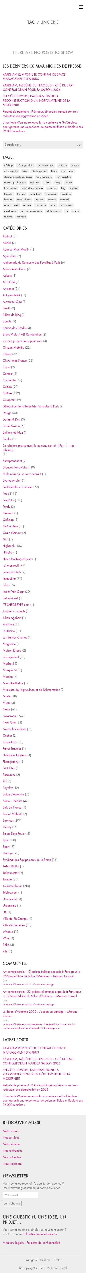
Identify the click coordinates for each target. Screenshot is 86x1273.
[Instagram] (32, 1260)
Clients (7, 354)
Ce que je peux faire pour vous (22, 341)
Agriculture (9, 256)
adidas (7, 243)
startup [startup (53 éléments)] (76, 211)
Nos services (11, 1137)
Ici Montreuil (11, 565)
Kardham (8, 624)
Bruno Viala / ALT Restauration (22, 334)
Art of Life (9, 282)
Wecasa (8, 932)
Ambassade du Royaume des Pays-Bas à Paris (31, 262)
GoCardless (10, 526)
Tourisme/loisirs (12, 886)
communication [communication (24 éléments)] (63, 176)
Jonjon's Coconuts (14, 611)
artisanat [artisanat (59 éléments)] (63, 165)
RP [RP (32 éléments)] (67, 211)
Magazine (9, 644)
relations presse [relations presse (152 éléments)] (53, 211)
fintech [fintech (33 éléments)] (69, 182)
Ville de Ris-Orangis (15, 919)
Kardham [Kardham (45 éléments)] (8, 199)
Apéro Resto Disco (14, 269)
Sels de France (12, 807)
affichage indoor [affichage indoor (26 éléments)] (25, 165)
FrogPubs (8, 500)
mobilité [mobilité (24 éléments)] (52, 199)
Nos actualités (12, 1157)
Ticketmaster (10, 873)
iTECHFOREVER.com (16, 605)
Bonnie (7, 321)
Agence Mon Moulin (16, 249)
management (11, 657)
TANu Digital (11, 866)
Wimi (6, 938)
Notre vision (10, 1131)
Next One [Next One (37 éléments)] (27, 205)
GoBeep (8, 520)
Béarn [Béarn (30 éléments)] (54, 171)
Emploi (7, 439)
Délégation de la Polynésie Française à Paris (31, 406)
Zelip (6, 945)
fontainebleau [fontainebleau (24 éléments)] (10, 188)
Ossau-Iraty (10, 742)
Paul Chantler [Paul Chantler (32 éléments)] (66, 205)
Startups (8, 853)
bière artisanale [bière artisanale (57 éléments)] (39, 171)
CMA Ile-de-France (15, 361)
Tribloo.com (10, 892)
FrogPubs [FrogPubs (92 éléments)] (8, 194)
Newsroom (10, 716)
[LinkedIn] (45, 1260)
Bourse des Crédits (14, 328)
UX (5, 912)
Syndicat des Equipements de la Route (27, 860)
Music (6, 703)
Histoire (7, 552)
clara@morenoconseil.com (41, 1234)
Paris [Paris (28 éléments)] (52, 205)
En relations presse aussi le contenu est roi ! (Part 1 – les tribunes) (38, 448)
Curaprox (9, 400)
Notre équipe (11, 1144)
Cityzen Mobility (13, 347)
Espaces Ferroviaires (16, 467)
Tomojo (7, 879)
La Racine (9, 631)
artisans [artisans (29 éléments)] (75, 165)
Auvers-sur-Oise (12, 302)
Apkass (7, 276)
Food (6, 494)
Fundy (6, 507)
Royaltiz (8, 788)
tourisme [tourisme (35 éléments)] (8, 216)
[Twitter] (57, 1260)
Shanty (7, 827)
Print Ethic (9, 768)
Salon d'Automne (13, 794)
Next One (9, 722)
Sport (6, 840)
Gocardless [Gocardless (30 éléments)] (35, 194)
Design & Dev (11, 419)
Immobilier (9, 579)
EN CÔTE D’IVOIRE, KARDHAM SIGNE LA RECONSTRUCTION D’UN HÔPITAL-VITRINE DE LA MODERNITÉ (36, 100)
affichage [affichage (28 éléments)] (8, 165)
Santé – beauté (12, 801)
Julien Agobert (12, 618)
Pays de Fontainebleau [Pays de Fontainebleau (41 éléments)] (31, 211)
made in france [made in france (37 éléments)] (24, 199)
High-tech (9, 546)
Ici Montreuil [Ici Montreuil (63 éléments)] (50, 194)
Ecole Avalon (11, 426)
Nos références (12, 1151)
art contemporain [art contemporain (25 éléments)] (46, 165)
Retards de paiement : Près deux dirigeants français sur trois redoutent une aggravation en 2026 (40, 114)
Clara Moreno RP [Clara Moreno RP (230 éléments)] (44, 176)
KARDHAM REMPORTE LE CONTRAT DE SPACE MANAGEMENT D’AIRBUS (34, 77)
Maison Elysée (12, 650)
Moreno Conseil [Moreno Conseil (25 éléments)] (11, 205)
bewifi (6, 308)
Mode (7, 696)
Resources (9, 775)
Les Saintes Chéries (15, 637)
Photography (10, 762)
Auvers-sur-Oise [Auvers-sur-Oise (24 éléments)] (11, 171)
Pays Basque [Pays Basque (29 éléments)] (10, 211)
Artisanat (8, 289)
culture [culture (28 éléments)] (47, 182)
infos (5, 585)
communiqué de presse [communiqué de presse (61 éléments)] (15, 182)
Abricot (7, 236)
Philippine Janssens (14, 755)
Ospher (7, 735)
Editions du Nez (13, 433)
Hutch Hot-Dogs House (17, 559)
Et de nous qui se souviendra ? (22, 474)
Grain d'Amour (12, 533)
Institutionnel (10, 598)
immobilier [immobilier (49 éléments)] (66, 194)
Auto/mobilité (11, 295)
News (6, 709)
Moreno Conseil (56, 1268)
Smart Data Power (14, 834)
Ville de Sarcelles (14, 925)
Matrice (8, 677)
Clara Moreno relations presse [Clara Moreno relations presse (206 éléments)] (18, 176)
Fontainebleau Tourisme (17, 487)
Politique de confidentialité (43, 1243)
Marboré (8, 664)
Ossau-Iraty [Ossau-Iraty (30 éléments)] (41, 205)
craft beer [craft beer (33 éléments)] (34, 182)
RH (5, 781)
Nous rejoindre (12, 1164)
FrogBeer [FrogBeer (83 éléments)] (74, 188)
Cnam (6, 367)
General (8, 513)
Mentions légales (13, 1243)
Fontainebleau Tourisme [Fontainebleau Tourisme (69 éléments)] (32, 188)
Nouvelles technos (14, 729)
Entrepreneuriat (12, 461)
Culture (7, 387)
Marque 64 (10, 670)
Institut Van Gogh (13, 592)
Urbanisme (9, 906)
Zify (5, 951)
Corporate (9, 380)
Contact (8, 374)
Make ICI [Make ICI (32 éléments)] (39, 199)
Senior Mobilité (12, 814)
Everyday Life (11, 480)
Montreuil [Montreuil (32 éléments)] (64, 199)
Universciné (10, 899)
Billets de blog (12, 315)
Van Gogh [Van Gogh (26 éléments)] (21, 216)
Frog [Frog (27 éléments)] (63, 188)
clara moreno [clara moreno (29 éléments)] (67, 171)
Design (7, 413)
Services (8, 821)
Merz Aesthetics (13, 683)
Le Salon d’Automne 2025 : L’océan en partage (28, 984)
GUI (5, 539)
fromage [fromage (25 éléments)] (21, 194)
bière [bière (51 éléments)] (24, 171)
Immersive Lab (12, 572)
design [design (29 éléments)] (58, 182)
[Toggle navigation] (81, 7)
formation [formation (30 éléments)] (52, 188)
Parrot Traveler (12, 749)
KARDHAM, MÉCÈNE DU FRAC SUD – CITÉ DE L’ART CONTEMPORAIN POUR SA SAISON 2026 (38, 88)
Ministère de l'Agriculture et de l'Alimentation (31, 690)
